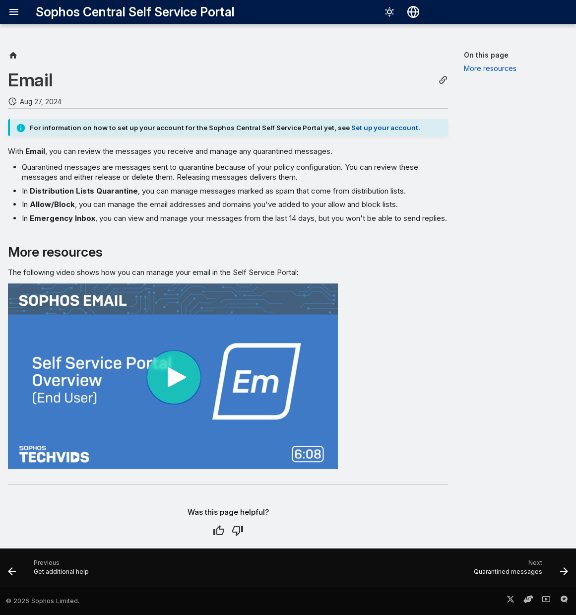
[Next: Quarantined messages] (518, 570)
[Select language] (413, 12)
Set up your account (384, 128)
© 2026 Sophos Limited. (42, 601)
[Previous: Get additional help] (51, 570)
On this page (486, 55)
